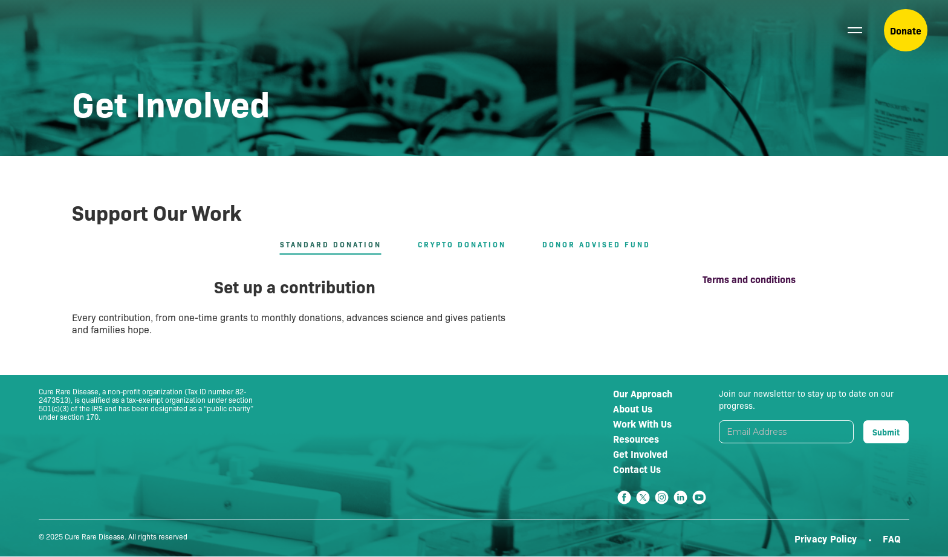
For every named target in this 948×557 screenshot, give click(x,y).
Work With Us (642, 423)
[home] (70, 30)
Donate (905, 30)
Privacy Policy (827, 538)
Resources (636, 438)
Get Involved (640, 454)
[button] (855, 30)
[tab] (340, 245)
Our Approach (642, 393)
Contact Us (637, 469)
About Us (632, 408)
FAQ (891, 538)
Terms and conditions (749, 279)
